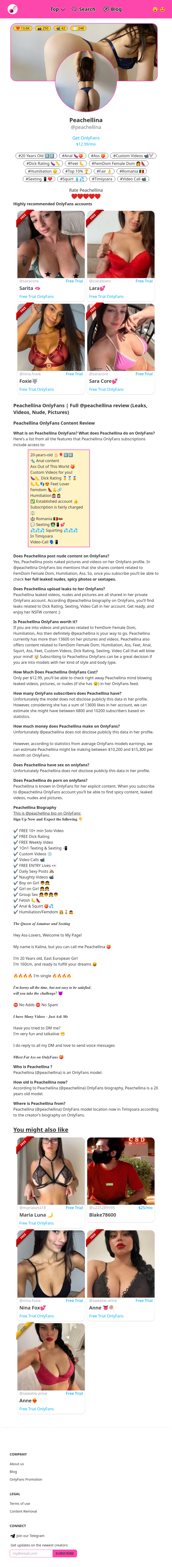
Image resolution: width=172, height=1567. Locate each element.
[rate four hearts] (92, 196)
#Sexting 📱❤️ (39, 179)
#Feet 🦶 (76, 163)
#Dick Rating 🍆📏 (43, 163)
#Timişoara (102, 179)
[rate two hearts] (80, 196)
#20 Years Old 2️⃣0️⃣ (36, 155)
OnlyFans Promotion (26, 1479)
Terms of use (20, 1503)
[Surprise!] (162, 9)
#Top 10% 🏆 (77, 171)
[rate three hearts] (86, 196)
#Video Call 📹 (133, 179)
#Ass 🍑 (98, 155)
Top (54, 9)
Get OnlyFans (86, 138)
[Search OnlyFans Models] (83, 9)
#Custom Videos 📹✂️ (133, 155)
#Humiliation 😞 (43, 171)
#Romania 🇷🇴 (131, 171)
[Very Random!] (155, 9)
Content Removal (23, 1511)
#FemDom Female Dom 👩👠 (119, 163)
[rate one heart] (74, 196)
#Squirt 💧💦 (72, 179)
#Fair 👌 (104, 171)
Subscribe (65, 1553)
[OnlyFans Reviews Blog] (112, 9)
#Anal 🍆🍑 (72, 155)
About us (17, 1464)
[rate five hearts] (98, 196)
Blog (13, 1471)
